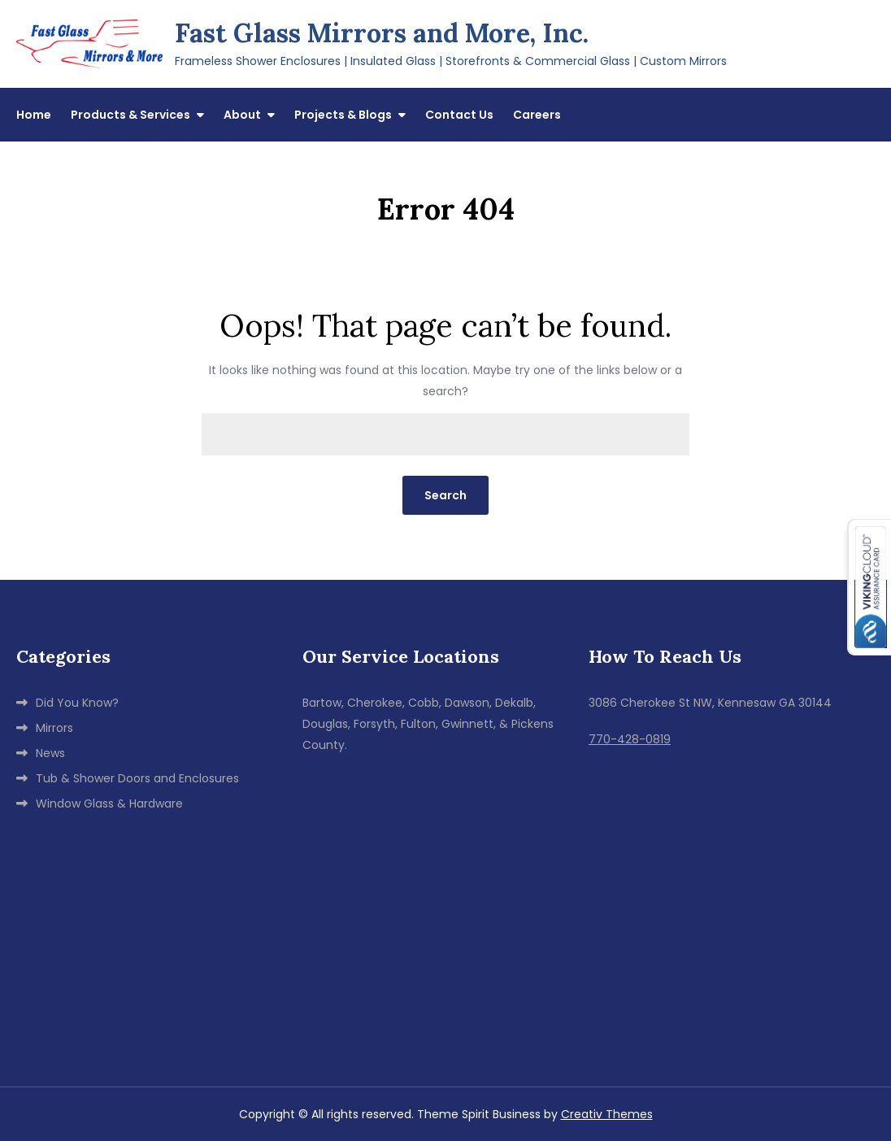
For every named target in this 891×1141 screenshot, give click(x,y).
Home (33, 115)
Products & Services (130, 115)
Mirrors (54, 728)
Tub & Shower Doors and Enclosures (137, 778)
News (50, 753)
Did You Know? (77, 703)
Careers (537, 115)
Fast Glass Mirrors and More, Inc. (382, 33)
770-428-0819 (630, 739)
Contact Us (459, 115)
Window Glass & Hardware (109, 803)
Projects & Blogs (343, 115)
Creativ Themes (607, 1114)
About (242, 115)
